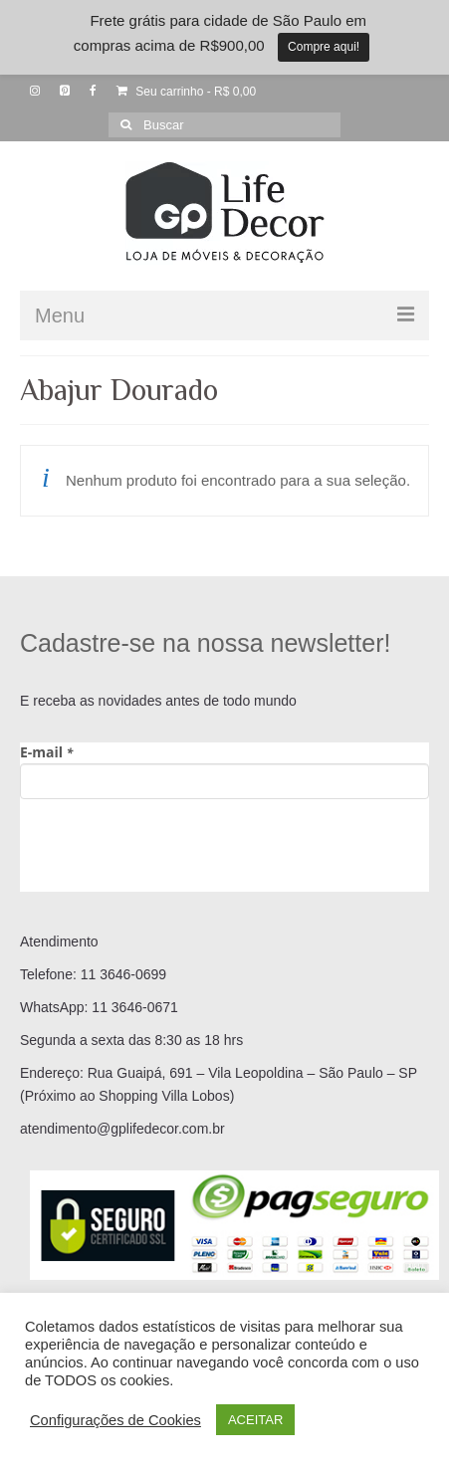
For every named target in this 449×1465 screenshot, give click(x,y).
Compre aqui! (323, 47)
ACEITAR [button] (255, 1419)
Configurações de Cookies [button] (115, 1420)
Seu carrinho (186, 92)
